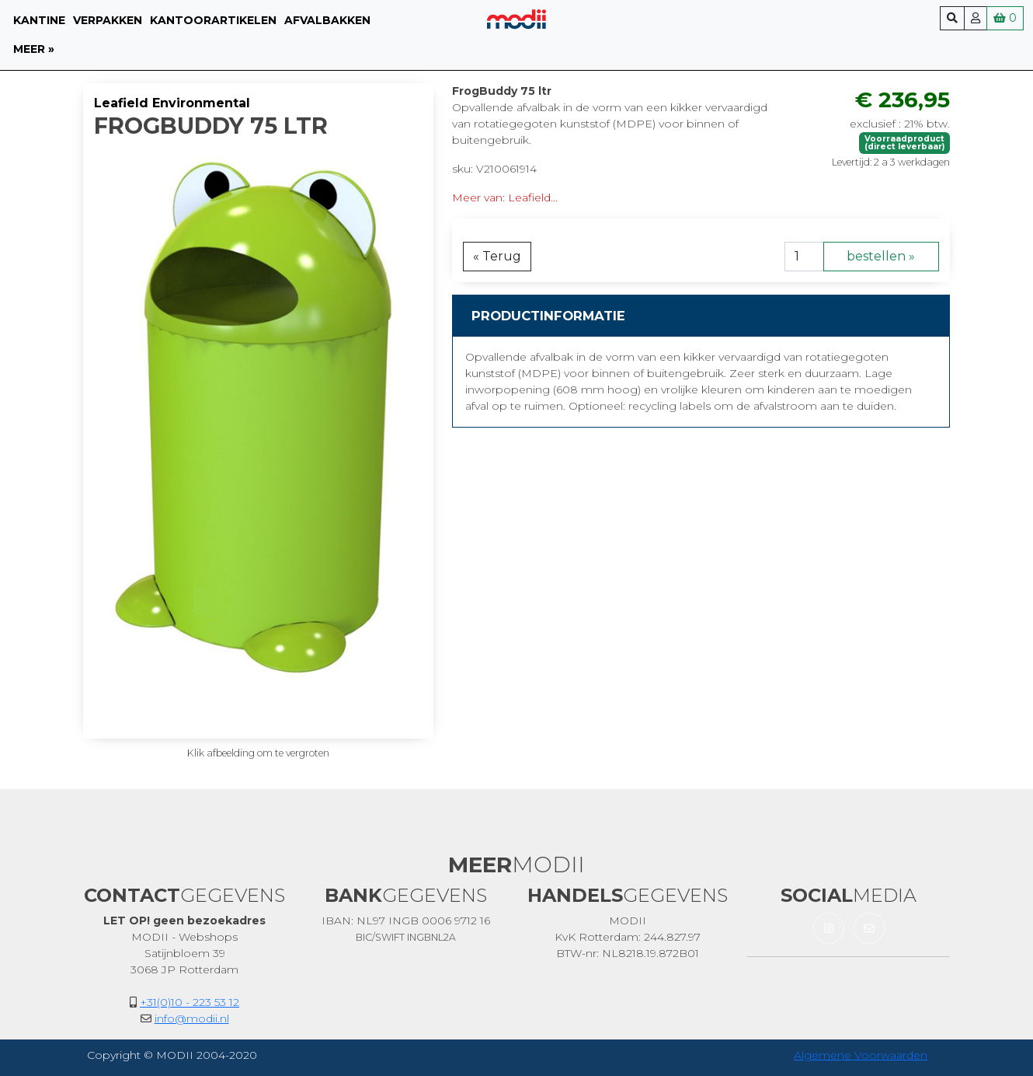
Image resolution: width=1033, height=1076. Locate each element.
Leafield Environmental (172, 103)
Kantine (39, 20)
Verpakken (107, 20)
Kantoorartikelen (213, 20)
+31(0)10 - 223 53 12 (189, 1002)
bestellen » (881, 256)
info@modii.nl (192, 1018)
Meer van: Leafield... (505, 197)
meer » (33, 49)
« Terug (497, 256)
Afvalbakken (327, 20)
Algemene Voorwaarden (860, 1055)
